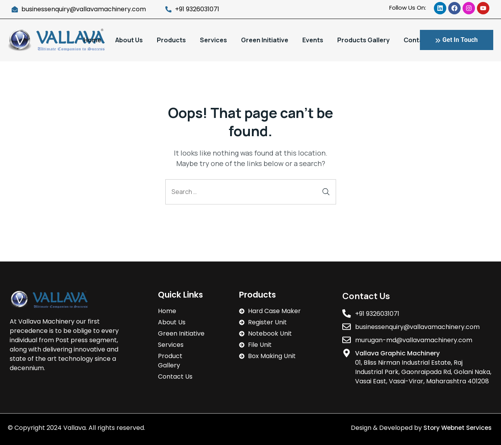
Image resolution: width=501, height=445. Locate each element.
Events (312, 40)
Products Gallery (363, 40)
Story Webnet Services (457, 427)
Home (92, 40)
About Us (129, 40)
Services (213, 40)
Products (171, 40)
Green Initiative (264, 40)
